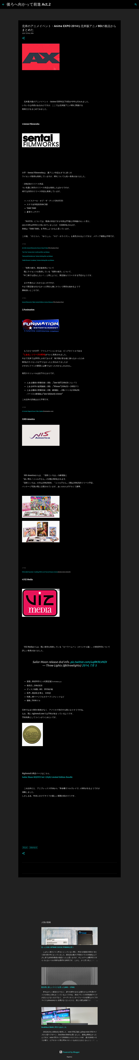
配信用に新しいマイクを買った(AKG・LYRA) (58, 987)
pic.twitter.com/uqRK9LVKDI (88, 662)
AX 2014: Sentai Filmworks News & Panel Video (35, 248)
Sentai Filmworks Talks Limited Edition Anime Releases (37, 302)
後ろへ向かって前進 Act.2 (29, 4)
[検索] (54, 4)
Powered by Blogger (69, 1052)
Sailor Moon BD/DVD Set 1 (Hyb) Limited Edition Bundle (47, 777)
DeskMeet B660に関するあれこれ (53, 1027)
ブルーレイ (33, 847)
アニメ (25, 847)
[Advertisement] (69, 897)
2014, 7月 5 (89, 665)
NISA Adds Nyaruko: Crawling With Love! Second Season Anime (40, 572)
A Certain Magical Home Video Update (32, 411)
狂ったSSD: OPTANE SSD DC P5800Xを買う (57, 947)
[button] (23, 38)
